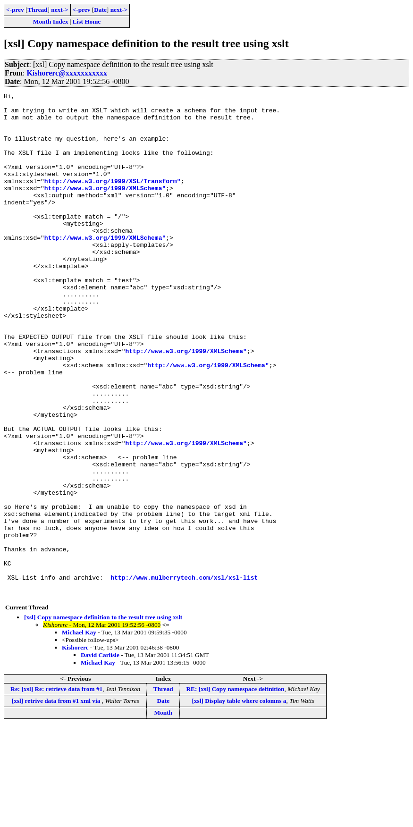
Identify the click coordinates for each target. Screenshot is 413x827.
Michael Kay (79, 732)
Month (163, 813)
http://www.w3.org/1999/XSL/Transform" (112, 199)
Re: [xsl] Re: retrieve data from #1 (56, 789)
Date (100, 9)
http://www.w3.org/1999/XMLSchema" (105, 207)
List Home (87, 21)
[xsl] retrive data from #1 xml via (57, 801)
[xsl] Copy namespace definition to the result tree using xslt (103, 717)
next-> (59, 9)
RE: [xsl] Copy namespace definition (235, 789)
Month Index (50, 21)
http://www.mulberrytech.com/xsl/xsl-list (184, 675)
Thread (37, 9)
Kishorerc (75, 747)
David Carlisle (100, 755)
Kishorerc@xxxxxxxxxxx (66, 73)
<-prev (15, 9)
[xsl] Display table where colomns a (239, 801)
